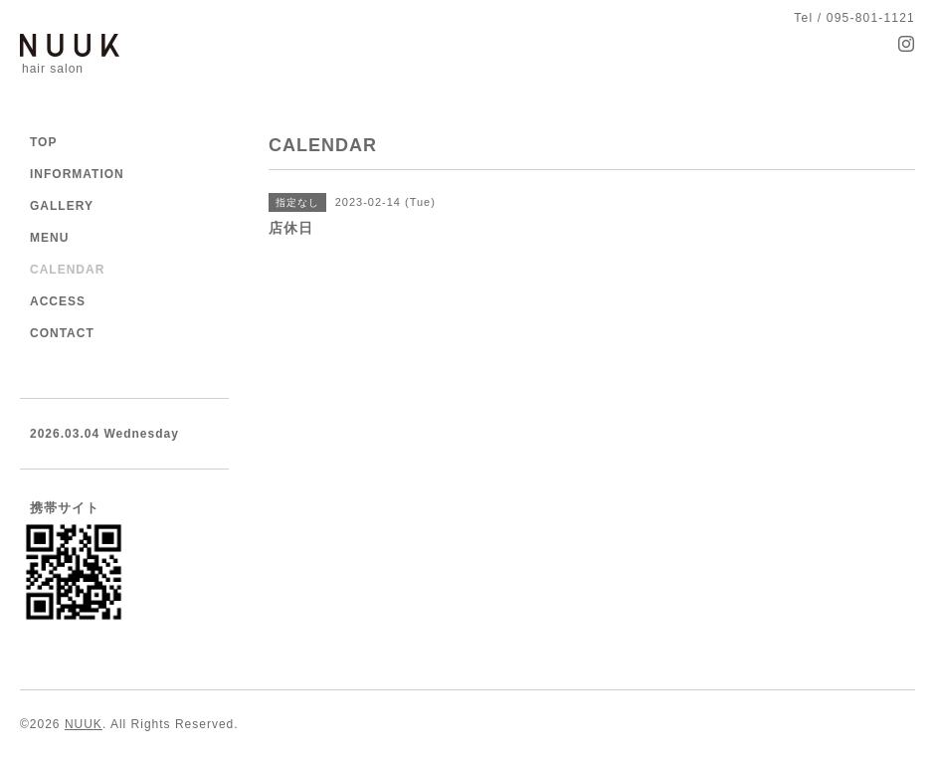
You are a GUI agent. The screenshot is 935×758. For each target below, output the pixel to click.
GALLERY (62, 206)
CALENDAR (67, 270)
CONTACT (62, 333)
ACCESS (58, 301)
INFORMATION (77, 174)
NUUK (83, 724)
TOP (43, 142)
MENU (49, 238)
